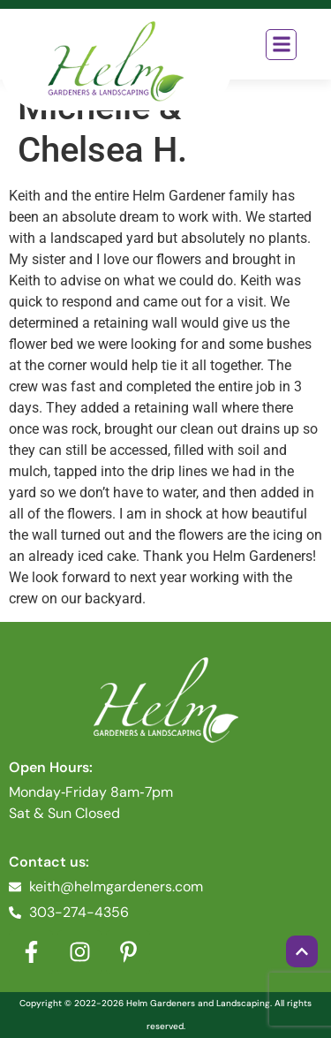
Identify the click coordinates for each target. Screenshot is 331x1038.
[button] (281, 44)
